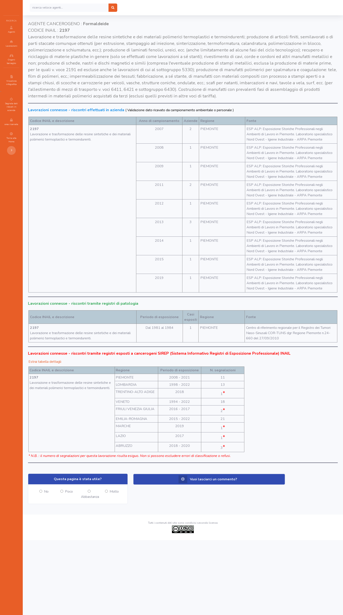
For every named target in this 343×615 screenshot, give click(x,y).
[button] (220, 554)
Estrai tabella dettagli (71, 420)
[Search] (95, 8)
